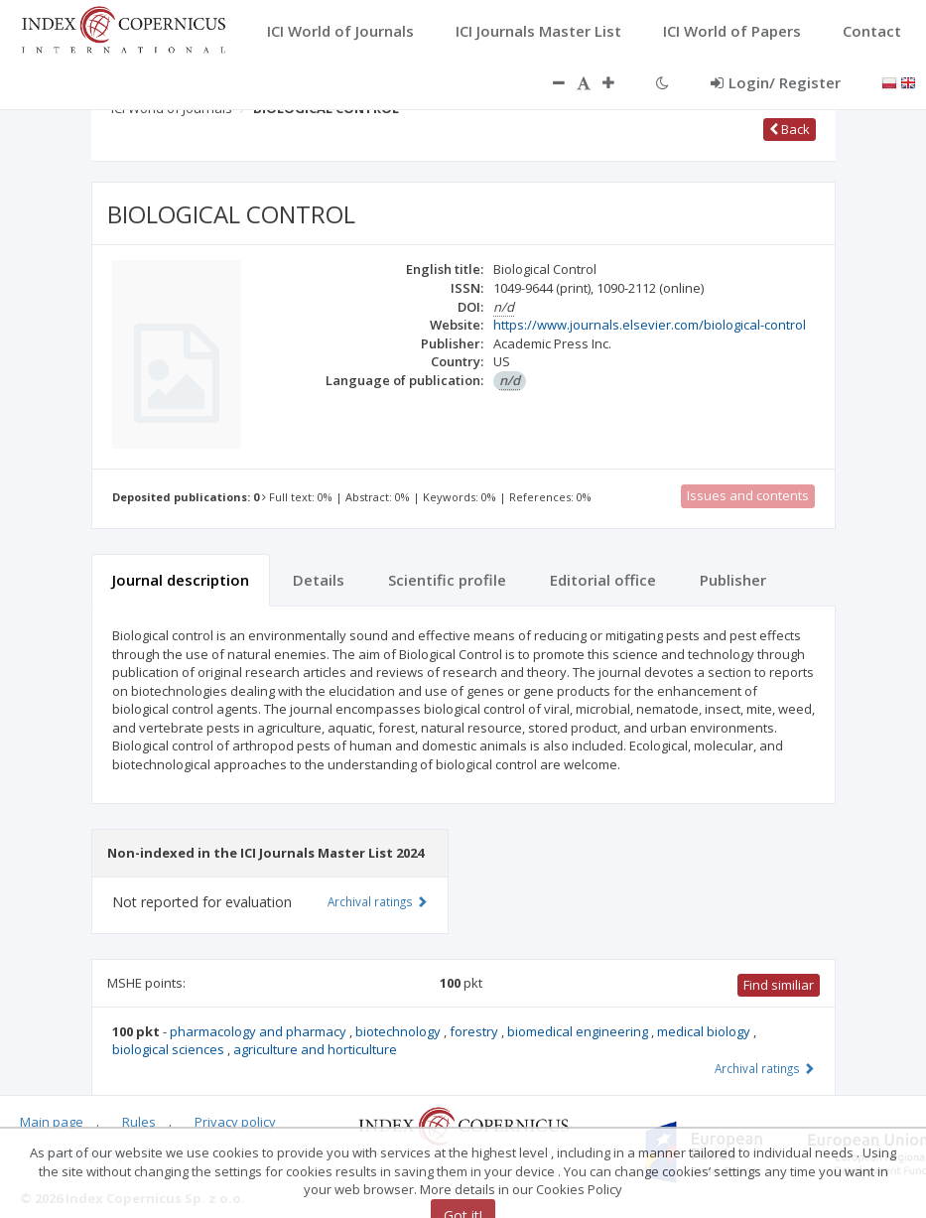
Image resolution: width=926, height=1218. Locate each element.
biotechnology (399, 1031)
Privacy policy (235, 1122)
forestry (475, 1031)
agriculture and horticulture (315, 1049)
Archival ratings (765, 1068)
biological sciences (169, 1049)
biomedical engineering (579, 1031)
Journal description (180, 580)
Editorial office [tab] (603, 580)
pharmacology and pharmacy (259, 1031)
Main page (51, 1122)
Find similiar (778, 985)
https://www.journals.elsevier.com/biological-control (649, 325)
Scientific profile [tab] (447, 580)
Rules (139, 1122)
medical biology (705, 1031)
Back (789, 129)
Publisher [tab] (733, 580)
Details (318, 580)
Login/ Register (776, 82)
